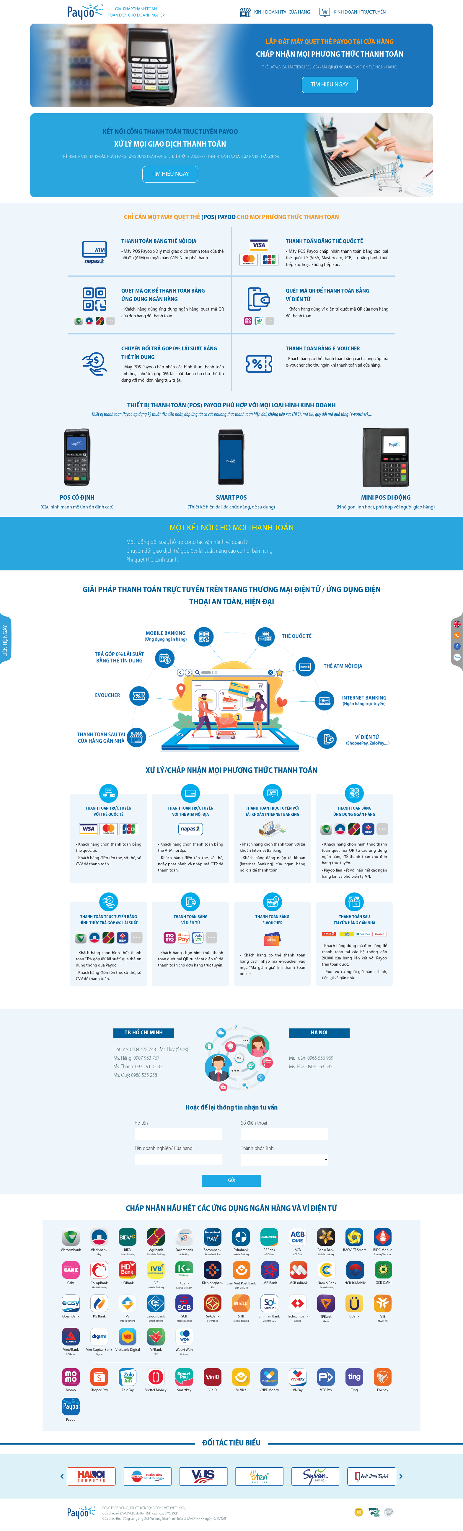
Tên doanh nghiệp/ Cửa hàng (164, 1148)
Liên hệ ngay (5, 651)
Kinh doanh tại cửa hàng (282, 12)
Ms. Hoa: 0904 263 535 (310, 1067)
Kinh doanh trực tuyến (360, 12)
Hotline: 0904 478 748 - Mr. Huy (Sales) (150, 1050)
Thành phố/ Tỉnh (257, 1148)
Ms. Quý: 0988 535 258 (135, 1075)
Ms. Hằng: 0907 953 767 (136, 1058)
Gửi (231, 1180)
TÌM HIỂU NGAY (329, 85)
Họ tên (141, 1123)
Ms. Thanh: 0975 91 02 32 (137, 1067)
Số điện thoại (254, 1123)
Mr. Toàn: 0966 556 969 (311, 1058)
